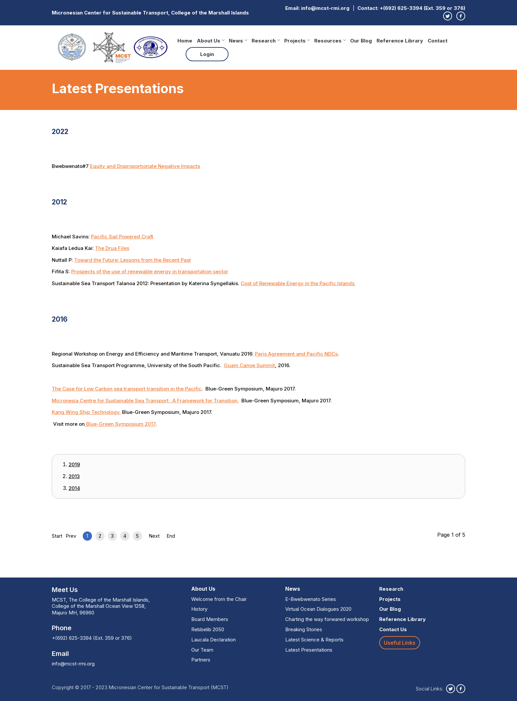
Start (57, 536)
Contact (437, 41)
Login (207, 54)
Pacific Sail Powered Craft (122, 236)
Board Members (209, 619)
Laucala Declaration (213, 639)
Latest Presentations (308, 650)
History (199, 609)
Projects (297, 41)
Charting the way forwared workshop (327, 619)
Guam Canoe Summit (249, 365)
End (171, 536)
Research (266, 41)
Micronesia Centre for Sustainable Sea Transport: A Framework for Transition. (145, 400)
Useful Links (399, 642)
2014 (74, 488)
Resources (330, 41)
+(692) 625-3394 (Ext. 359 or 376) (422, 8)
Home (184, 41)
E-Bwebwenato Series (310, 599)
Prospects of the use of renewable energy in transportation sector (149, 271)
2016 (62, 319)
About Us (210, 41)
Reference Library (400, 41)
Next (154, 536)
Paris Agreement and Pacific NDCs (296, 354)
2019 (74, 464)
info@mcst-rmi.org (325, 8)
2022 (62, 131)
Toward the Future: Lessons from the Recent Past (132, 260)
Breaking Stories (303, 629)
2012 (62, 201)
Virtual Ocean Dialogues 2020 (318, 609)
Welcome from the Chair (219, 599)
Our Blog (361, 41)
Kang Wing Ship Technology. (86, 412)
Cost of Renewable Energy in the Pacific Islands (298, 283)
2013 (74, 476)
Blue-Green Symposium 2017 (120, 424)
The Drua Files (112, 248)
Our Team (202, 650)
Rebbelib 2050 (207, 629)
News (238, 41)
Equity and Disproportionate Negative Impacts (145, 166)
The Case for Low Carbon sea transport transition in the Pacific (126, 389)
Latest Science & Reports (314, 639)
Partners (200, 660)
